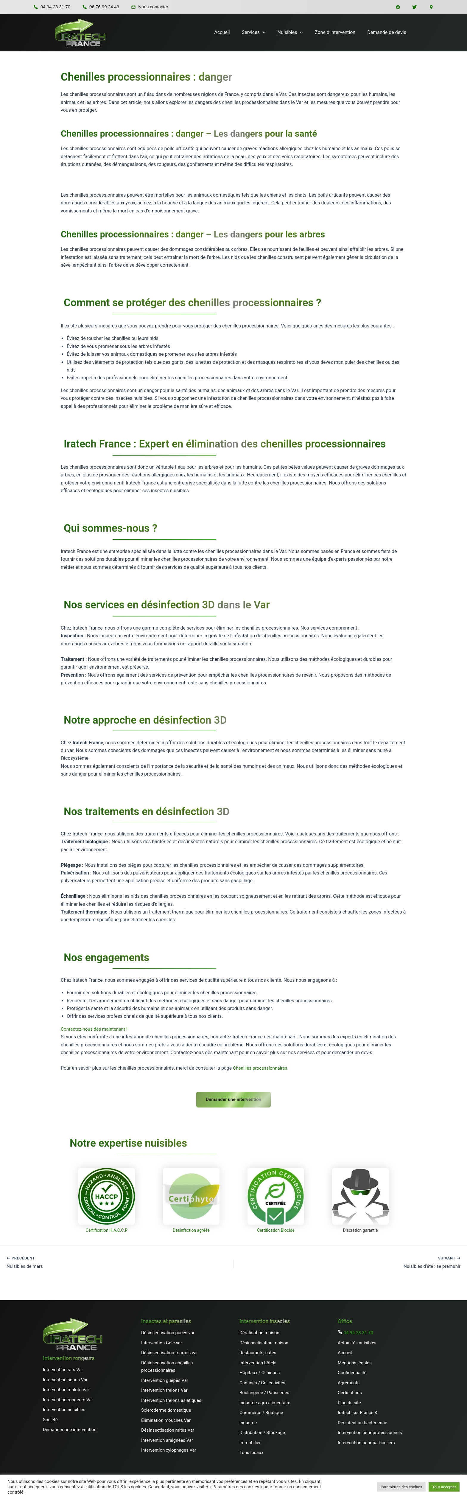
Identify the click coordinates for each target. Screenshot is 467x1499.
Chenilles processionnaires (261, 1068)
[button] (271, 32)
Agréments (349, 1381)
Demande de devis (387, 32)
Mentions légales (355, 1361)
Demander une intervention (234, 1097)
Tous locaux (251, 1451)
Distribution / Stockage (262, 1431)
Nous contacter (149, 6)
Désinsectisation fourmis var (169, 1351)
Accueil (232, 32)
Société (50, 1418)
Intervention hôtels (257, 1361)
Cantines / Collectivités (262, 1381)
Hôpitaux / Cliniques (259, 1371)
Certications (350, 1391)
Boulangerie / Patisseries (264, 1391)
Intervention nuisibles (64, 1408)
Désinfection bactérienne (362, 1421)
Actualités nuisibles (357, 1341)
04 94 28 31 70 (51, 6)
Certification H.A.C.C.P (106, 1228)
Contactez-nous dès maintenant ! (95, 1029)
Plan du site (349, 1401)
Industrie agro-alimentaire (264, 1401)
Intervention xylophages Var (168, 1449)
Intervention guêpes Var (164, 1379)
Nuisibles (296, 32)
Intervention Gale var (161, 1341)
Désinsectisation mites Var (167, 1429)
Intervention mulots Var (66, 1388)
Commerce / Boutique (261, 1411)
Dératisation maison (259, 1331)
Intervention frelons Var (164, 1389)
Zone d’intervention (338, 32)
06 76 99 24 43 (100, 6)
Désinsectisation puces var (167, 1331)
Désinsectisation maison (263, 1341)
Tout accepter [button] (444, 1487)
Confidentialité (352, 1371)
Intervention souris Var (65, 1378)
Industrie (248, 1421)
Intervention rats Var (63, 1368)
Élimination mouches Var (166, 1419)
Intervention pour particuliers (366, 1441)
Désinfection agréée (191, 1228)
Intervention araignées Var (167, 1438)
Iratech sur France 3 (357, 1411)
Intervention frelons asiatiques (171, 1399)
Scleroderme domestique (166, 1409)
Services (262, 32)
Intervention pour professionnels (370, 1431)
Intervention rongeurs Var (68, 1398)
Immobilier (250, 1441)
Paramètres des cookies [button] (401, 1487)
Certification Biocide (276, 1228)
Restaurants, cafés (257, 1351)
